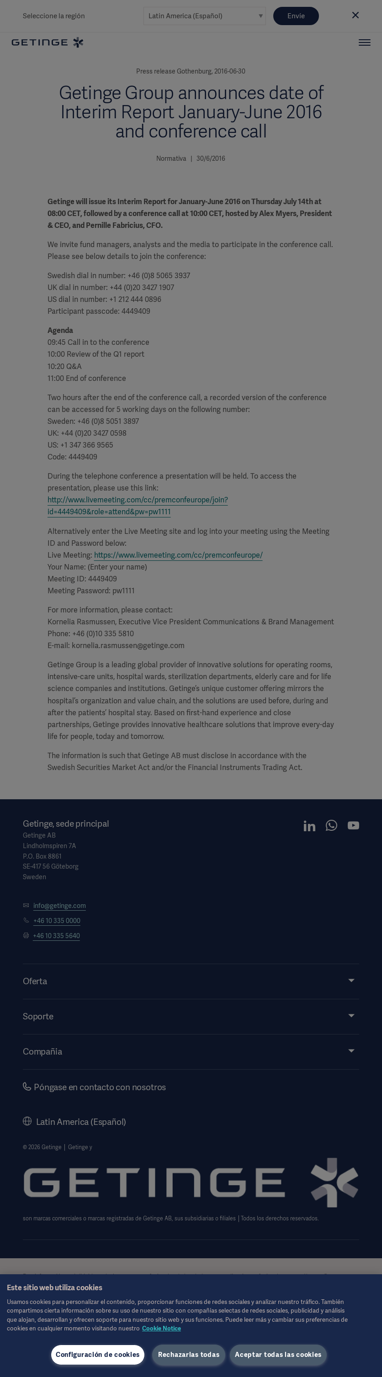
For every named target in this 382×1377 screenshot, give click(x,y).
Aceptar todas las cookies (278, 1355)
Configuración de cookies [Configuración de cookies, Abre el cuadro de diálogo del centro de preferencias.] (98, 1355)
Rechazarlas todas (188, 1355)
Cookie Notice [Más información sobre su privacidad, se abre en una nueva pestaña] (161, 1328)
